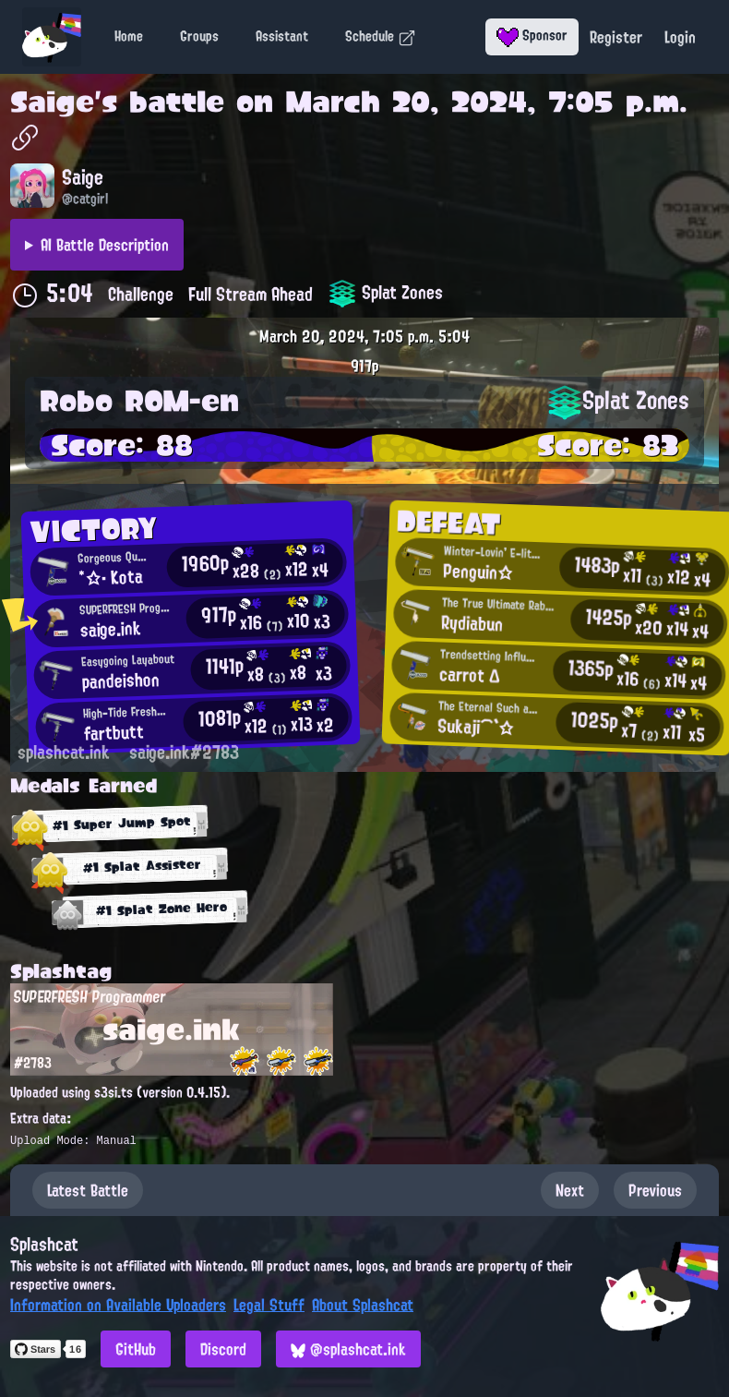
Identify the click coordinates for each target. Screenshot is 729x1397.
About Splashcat (362, 1305)
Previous (655, 1190)
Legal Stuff (269, 1305)
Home (128, 36)
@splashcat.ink (348, 1349)
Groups (199, 36)
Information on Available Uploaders (118, 1305)
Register (616, 37)
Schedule (380, 36)
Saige (52, 101)
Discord (223, 1349)
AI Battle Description (105, 245)
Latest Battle (87, 1190)
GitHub (135, 1349)
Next (570, 1190)
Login (680, 37)
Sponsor (532, 35)
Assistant (282, 36)
